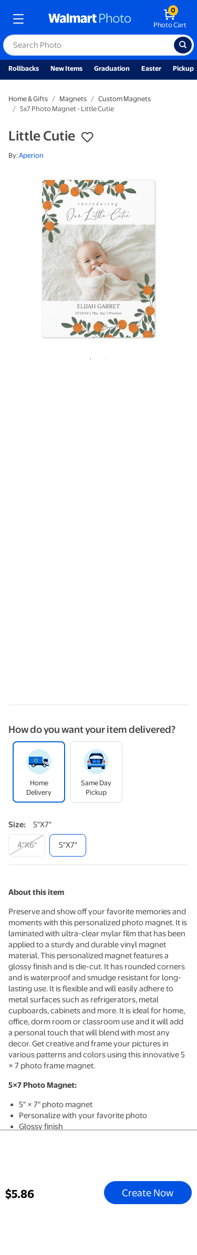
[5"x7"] (67, 845)
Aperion (31, 155)
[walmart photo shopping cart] (170, 19)
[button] (87, 137)
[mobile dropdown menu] (18, 19)
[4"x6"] (26, 845)
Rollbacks (23, 68)
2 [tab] (104, 357)
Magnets (73, 99)
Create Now (147, 1192)
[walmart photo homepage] (90, 19)
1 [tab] (89, 357)
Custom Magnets (124, 99)
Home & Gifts (28, 99)
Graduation (112, 68)
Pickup (183, 68)
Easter (151, 68)
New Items (66, 68)
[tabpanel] (98, 259)
